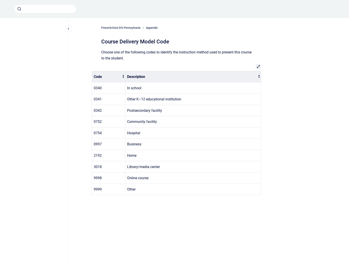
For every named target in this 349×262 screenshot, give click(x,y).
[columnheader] (108, 76)
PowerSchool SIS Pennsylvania (120, 27)
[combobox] (45, 9)
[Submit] (19, 8)
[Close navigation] (68, 28)
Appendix (152, 27)
